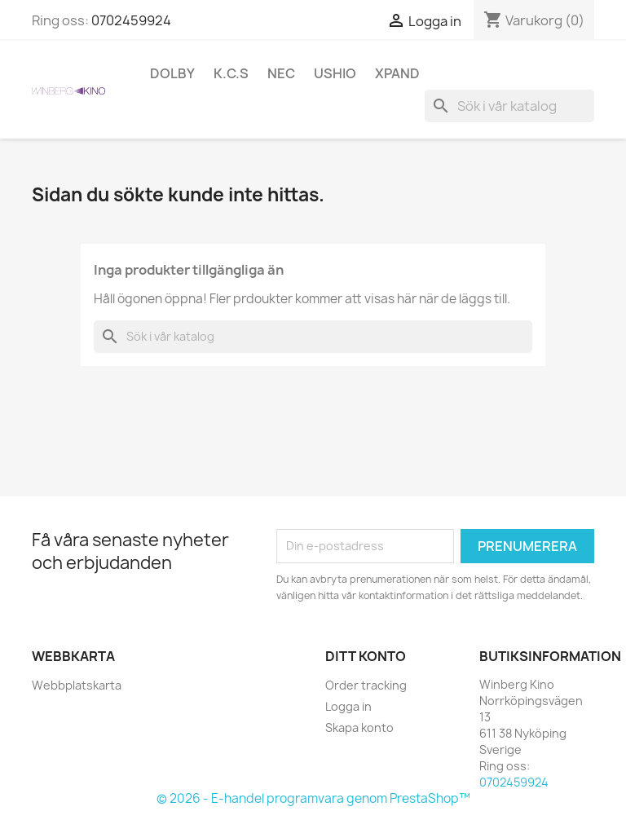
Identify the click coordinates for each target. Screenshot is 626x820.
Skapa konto (359, 727)
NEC (281, 73)
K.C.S (231, 73)
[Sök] (509, 106)
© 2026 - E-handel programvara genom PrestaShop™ (313, 798)
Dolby (172, 73)
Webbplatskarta (76, 685)
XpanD (397, 73)
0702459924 (131, 20)
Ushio (335, 73)
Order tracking (366, 685)
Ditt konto (365, 656)
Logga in (348, 706)
